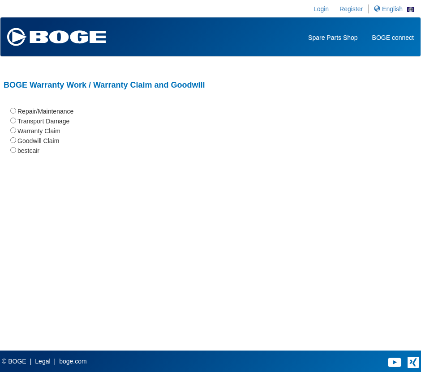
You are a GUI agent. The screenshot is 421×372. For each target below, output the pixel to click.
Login (321, 9)
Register (351, 9)
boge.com (72, 361)
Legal (42, 361)
